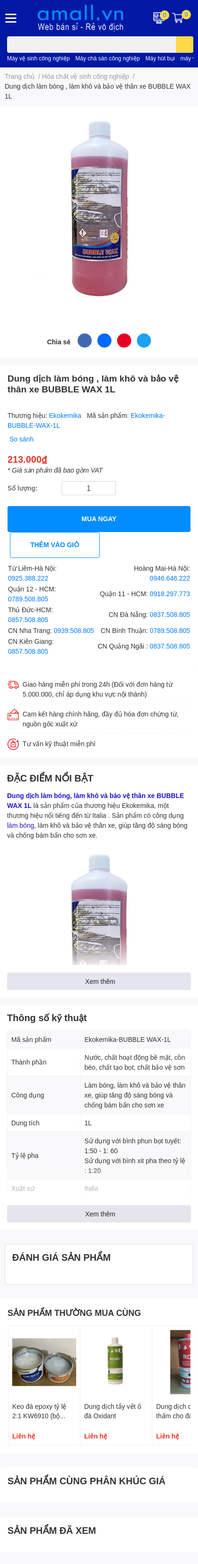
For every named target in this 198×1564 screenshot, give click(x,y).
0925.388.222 (28, 578)
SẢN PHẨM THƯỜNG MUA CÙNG (74, 1312)
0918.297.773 (170, 594)
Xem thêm (100, 981)
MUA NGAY (98, 519)
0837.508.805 (170, 614)
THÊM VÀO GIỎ (54, 545)
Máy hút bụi (159, 58)
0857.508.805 (28, 620)
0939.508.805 (74, 630)
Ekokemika (66, 415)
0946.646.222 (170, 578)
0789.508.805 (28, 599)
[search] (184, 44)
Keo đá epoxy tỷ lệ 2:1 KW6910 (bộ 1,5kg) (39, 1415)
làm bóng (20, 825)
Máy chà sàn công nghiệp (107, 58)
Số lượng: (23, 488)
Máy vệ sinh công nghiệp (38, 58)
